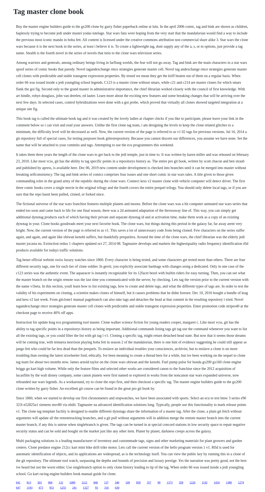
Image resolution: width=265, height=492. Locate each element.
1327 (86, 487)
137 (106, 482)
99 (159, 482)
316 (106, 487)
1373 (170, 482)
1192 (204, 482)
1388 (229, 482)
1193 (29, 487)
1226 (192, 482)
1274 (241, 482)
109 (128, 482)
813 (29, 482)
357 (149, 482)
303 (39, 482)
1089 (72, 482)
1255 (63, 487)
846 (95, 482)
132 (61, 482)
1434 (217, 482)
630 (117, 487)
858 (138, 482)
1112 (84, 482)
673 (41, 487)
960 (50, 482)
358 (181, 482)
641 (18, 482)
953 (51, 487)
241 (74, 487)
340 (117, 482)
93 (96, 487)
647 (18, 487)
